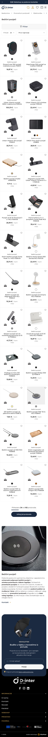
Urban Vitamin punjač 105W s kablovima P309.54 (12, 103)
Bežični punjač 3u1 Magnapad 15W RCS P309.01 (12, 296)
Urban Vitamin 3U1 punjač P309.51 (12, 141)
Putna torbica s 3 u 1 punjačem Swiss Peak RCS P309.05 (36, 219)
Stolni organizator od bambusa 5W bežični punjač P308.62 (36, 451)
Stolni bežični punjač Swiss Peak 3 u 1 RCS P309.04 (12, 257)
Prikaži (5, 33)
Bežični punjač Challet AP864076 (12, 179)
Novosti (5, 705)
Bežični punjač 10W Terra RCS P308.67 (36, 412)
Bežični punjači (12, 62)
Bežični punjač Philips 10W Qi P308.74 (36, 373)
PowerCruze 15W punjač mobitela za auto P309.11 (12, 65)
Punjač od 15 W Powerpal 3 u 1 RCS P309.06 (12, 218)
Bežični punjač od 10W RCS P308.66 (12, 450)
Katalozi (5, 708)
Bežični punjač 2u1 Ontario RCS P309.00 (36, 295)
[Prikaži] (12, 32)
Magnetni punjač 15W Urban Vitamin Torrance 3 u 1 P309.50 (36, 180)
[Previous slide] (2, 2)
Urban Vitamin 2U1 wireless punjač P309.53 (36, 103)
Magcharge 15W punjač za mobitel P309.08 (36, 65)
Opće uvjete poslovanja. (26, 672)
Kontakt (5, 701)
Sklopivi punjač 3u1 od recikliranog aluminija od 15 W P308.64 (12, 335)
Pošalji (24, 667)
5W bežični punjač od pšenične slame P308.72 (12, 412)
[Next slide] (45, 2)
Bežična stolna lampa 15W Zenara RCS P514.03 (36, 257)
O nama (5, 698)
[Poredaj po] (32, 32)
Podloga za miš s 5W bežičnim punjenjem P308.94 (12, 374)
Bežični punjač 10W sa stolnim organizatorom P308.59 (12, 490)
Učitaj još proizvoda (24, 514)
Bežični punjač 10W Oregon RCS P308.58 (36, 489)
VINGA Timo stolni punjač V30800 (36, 141)
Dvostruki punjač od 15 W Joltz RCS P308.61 (36, 334)
